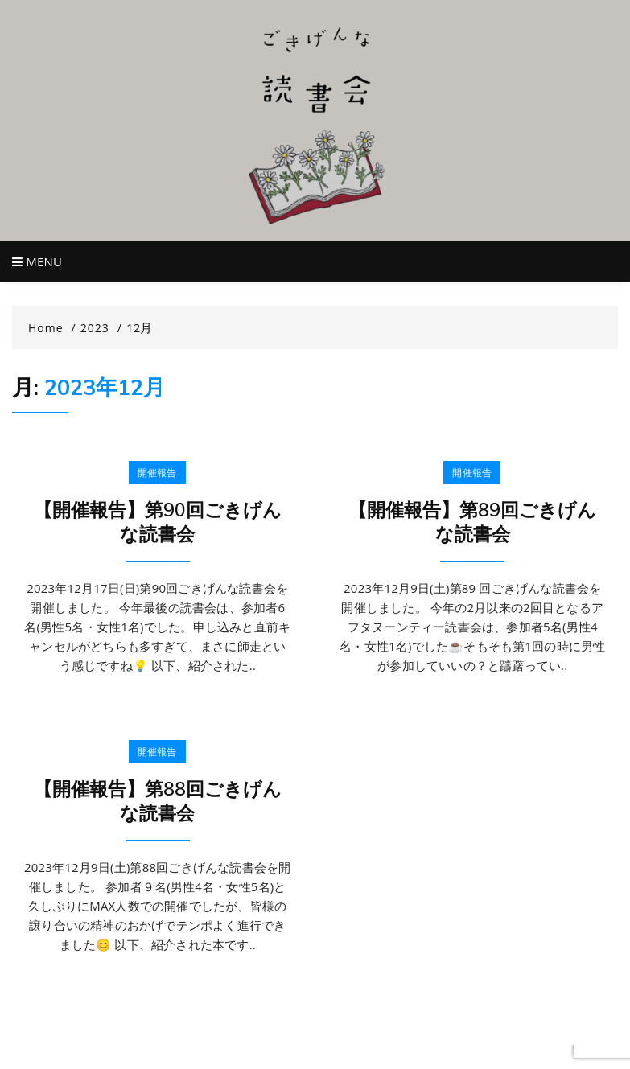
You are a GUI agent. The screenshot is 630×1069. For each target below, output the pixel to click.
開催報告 (157, 472)
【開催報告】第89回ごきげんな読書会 (472, 521)
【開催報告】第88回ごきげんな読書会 (158, 800)
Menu (37, 261)
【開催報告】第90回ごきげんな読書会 (158, 521)
